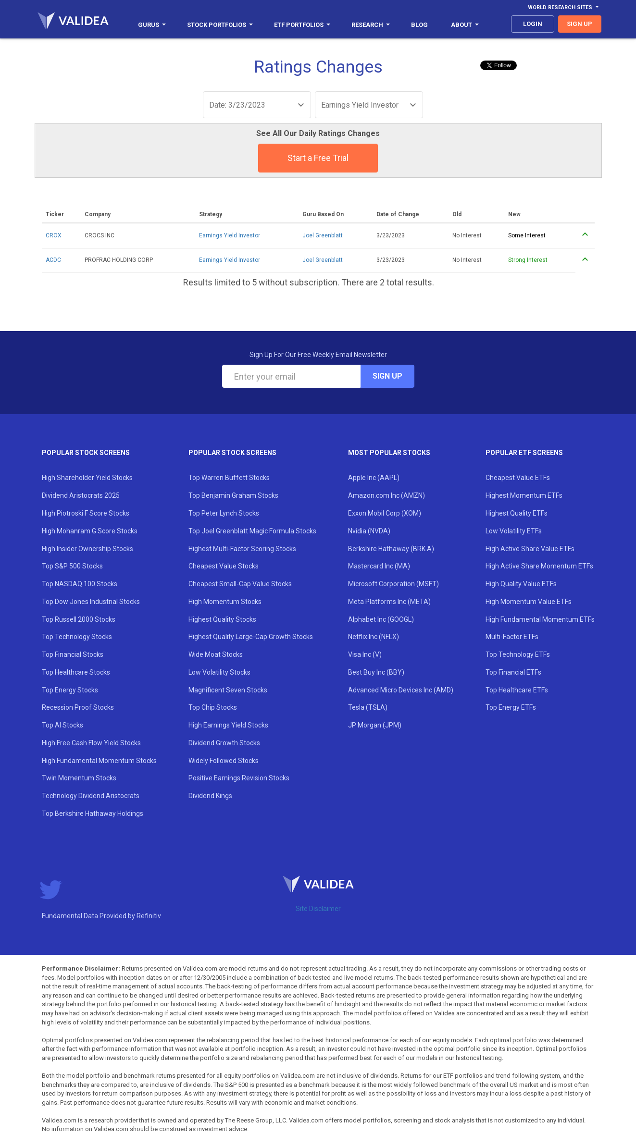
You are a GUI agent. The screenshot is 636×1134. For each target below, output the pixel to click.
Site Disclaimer (318, 908)
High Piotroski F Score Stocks (85, 513)
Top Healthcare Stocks (76, 672)
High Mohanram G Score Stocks (89, 531)
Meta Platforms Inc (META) (389, 601)
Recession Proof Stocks (78, 707)
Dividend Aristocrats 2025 (81, 495)
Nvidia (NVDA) (369, 531)
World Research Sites (563, 7)
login (532, 23)
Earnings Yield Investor (229, 235)
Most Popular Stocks (389, 452)
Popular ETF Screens (524, 452)
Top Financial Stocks (72, 654)
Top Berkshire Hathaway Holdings (92, 813)
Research (370, 24)
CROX (54, 235)
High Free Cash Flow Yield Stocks (91, 743)
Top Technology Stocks (77, 637)
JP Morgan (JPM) (374, 725)
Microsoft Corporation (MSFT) (393, 584)
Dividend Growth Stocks (224, 743)
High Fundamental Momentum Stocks (99, 760)
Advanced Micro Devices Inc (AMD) (400, 690)
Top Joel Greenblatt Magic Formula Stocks (252, 531)
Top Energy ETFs (511, 707)
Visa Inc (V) (365, 654)
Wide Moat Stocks (215, 654)
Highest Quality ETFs (517, 513)
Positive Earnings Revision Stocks (238, 778)
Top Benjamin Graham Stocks (233, 495)
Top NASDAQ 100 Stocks (79, 584)
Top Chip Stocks (212, 707)
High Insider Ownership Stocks (87, 549)
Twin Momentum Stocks (79, 778)
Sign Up (387, 376)
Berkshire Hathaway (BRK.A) (391, 549)
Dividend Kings (210, 796)
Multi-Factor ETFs (512, 637)
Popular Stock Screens (86, 452)
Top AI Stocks (62, 725)
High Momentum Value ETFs (529, 601)
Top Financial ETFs (513, 672)
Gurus (152, 24)
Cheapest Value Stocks (223, 566)
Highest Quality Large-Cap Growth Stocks (250, 637)
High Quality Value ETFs (521, 584)
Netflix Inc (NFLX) (373, 637)
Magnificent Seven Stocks (227, 690)
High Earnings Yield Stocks (228, 725)
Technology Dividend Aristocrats (90, 796)
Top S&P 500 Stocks (72, 566)
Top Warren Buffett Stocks (229, 477)
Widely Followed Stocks (223, 760)
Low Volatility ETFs (514, 531)
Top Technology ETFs (518, 654)
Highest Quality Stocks (222, 619)
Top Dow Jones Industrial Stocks (91, 601)
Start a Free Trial (318, 158)
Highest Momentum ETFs (524, 495)
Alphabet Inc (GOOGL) (381, 619)
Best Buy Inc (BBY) (376, 672)
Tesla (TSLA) (367, 707)
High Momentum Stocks (225, 601)
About (465, 24)
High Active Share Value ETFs (530, 549)
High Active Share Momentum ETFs (539, 566)
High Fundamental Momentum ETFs (540, 619)
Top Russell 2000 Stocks (78, 619)
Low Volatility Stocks (219, 672)
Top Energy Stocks (70, 690)
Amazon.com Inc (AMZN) (386, 495)
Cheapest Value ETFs (518, 477)
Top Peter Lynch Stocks (223, 513)
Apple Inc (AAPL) (373, 477)
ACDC (53, 260)
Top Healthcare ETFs (517, 690)
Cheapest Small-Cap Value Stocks (240, 584)
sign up (579, 23)
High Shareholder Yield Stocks (87, 477)
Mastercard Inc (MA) (379, 566)
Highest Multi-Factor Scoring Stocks (242, 549)
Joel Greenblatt (322, 235)
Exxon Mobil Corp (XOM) (384, 513)
